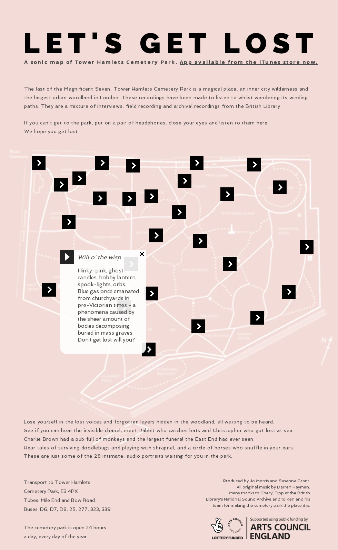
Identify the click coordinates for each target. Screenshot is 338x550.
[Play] (67, 257)
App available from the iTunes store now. (249, 62)
